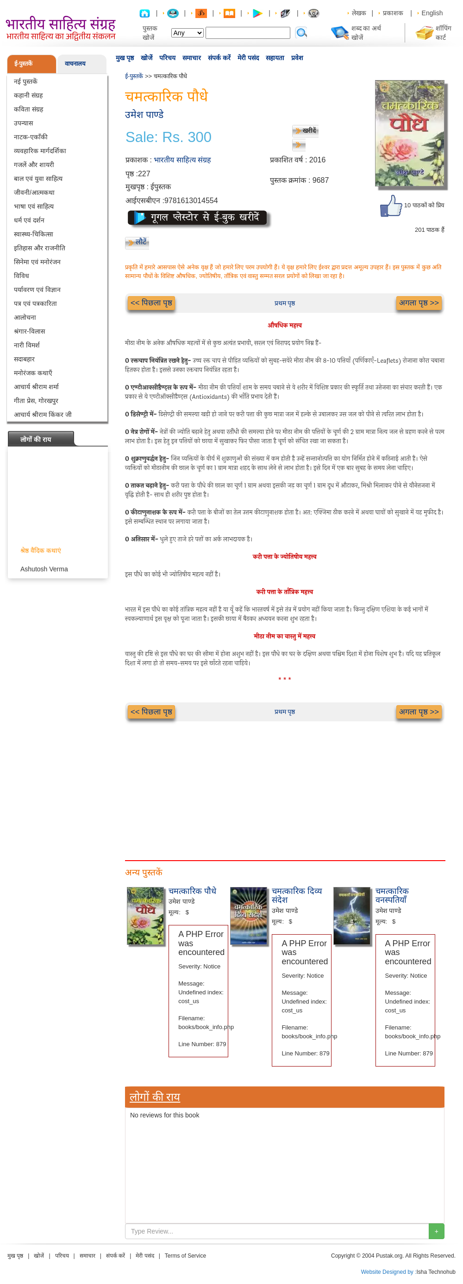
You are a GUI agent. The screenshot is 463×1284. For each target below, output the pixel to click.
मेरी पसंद (248, 58)
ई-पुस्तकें (23, 63)
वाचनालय (75, 63)
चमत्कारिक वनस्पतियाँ (392, 896)
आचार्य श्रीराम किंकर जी (43, 414)
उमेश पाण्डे (144, 114)
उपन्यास (23, 123)
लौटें (141, 242)
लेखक (359, 13)
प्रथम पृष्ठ (285, 303)
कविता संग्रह (28, 109)
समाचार (191, 58)
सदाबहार (24, 359)
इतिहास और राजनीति (39, 248)
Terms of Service (185, 1256)
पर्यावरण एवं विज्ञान (37, 289)
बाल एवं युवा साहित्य (38, 178)
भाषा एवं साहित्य (34, 206)
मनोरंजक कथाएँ (33, 373)
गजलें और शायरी (34, 164)
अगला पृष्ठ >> (419, 302)
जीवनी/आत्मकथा (34, 192)
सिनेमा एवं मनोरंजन (37, 262)
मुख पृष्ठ (125, 58)
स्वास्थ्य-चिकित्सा (33, 234)
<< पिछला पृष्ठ (151, 302)
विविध (21, 275)
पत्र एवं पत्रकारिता (35, 303)
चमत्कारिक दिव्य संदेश (297, 896)
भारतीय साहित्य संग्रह (182, 160)
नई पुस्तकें (26, 81)
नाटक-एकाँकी (31, 137)
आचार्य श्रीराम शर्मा (36, 387)
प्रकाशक (393, 13)
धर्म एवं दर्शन (29, 220)
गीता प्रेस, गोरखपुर (36, 400)
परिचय (167, 58)
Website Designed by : (389, 1272)
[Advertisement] (159, 786)
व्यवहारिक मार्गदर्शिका (40, 151)
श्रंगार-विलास (29, 331)
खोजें (146, 58)
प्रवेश (297, 58)
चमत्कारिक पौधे (192, 891)
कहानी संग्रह (28, 95)
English (432, 13)
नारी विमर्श (27, 345)
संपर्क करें (219, 58)
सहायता (275, 58)
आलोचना (25, 317)
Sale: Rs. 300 (168, 137)
